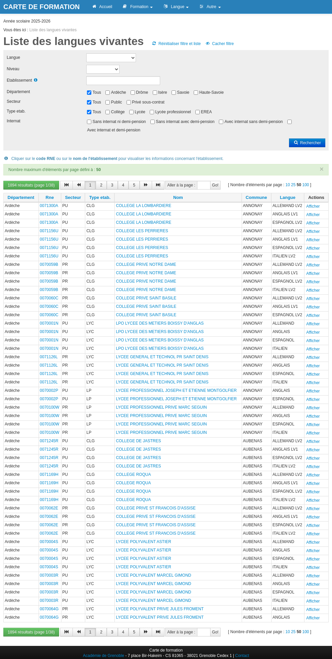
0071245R (49, 441)
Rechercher (307, 142)
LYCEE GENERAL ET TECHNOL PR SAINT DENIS (162, 357)
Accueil (101, 6)
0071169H (49, 474)
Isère (162, 92)
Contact (242, 655)
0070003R (49, 575)
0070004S (49, 541)
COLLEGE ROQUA (133, 474)
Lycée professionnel (173, 112)
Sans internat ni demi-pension (119, 121)
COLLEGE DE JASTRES (138, 441)
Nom (178, 197)
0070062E (49, 508)
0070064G (49, 609)
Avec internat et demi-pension (113, 130)
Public (116, 102)
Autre (210, 6)
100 (305, 184)
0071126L (49, 357)
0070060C (49, 298)
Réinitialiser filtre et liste (176, 43)
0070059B (49, 264)
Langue (176, 6)
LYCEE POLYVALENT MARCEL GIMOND (153, 575)
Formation (137, 6)
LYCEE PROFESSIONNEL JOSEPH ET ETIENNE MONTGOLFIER (176, 390)
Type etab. (16, 111)
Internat (13, 121)
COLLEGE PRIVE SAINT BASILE (146, 298)
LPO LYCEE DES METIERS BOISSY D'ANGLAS (159, 323)
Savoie (183, 92)
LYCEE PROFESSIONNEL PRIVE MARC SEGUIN (161, 407)
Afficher (313, 206)
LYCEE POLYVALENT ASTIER (143, 541)
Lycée (140, 112)
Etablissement (19, 80)
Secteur (13, 101)
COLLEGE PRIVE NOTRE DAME (146, 264)
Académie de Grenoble (103, 655)
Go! (215, 185)
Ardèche (118, 92)
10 (287, 184)
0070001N (49, 323)
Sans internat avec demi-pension (185, 121)
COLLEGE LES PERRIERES (142, 231)
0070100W (49, 407)
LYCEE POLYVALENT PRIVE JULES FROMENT (159, 609)
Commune (256, 197)
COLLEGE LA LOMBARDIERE (143, 205)
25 (293, 184)
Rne (50, 197)
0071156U (49, 231)
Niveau (13, 69)
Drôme (142, 92)
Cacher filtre (219, 43)
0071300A (49, 205)
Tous (97, 92)
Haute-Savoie (211, 92)
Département (18, 91)
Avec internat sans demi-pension (254, 121)
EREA (206, 112)
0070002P (49, 390)
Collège (118, 112)
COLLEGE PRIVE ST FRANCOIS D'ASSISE (155, 508)
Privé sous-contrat (148, 102)
